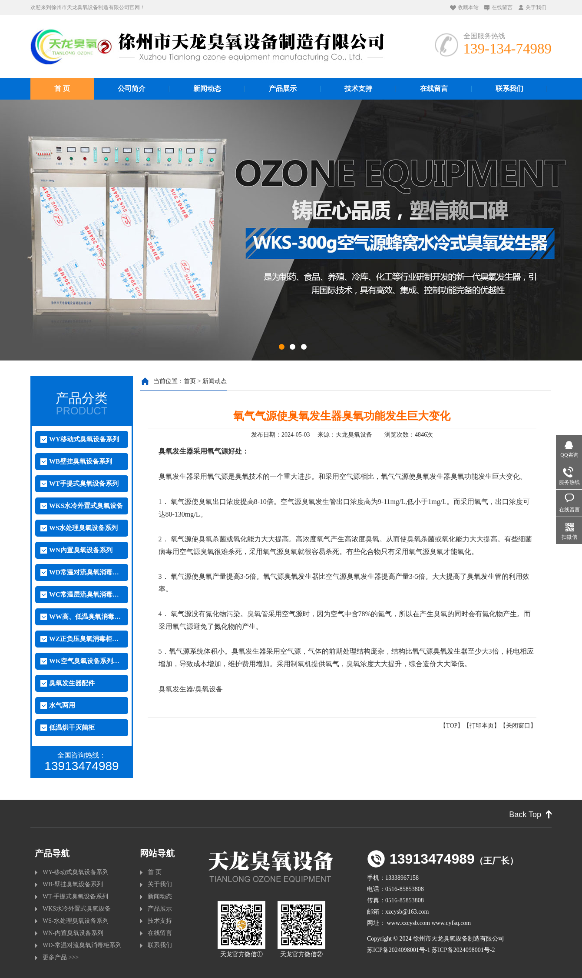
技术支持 (358, 88)
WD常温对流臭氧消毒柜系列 (86, 572)
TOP (451, 725)
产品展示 (283, 88)
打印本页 (482, 725)
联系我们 (509, 88)
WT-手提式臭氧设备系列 (75, 896)
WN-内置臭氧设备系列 (73, 933)
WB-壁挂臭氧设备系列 (73, 884)
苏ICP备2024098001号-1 (398, 950)
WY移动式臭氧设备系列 (84, 439)
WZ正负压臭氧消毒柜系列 (86, 638)
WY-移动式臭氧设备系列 (76, 872)
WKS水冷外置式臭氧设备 (86, 505)
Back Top (525, 814)
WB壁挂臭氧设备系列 (80, 461)
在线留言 (502, 7)
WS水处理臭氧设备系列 (83, 527)
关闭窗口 (518, 725)
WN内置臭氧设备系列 (80, 550)
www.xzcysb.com (408, 923)
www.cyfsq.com (451, 923)
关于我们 (536, 7)
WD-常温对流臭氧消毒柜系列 (82, 945)
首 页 (62, 88)
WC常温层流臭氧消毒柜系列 (86, 594)
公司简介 (132, 88)
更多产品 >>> (61, 957)
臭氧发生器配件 (72, 683)
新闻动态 (207, 88)
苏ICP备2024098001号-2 (463, 950)
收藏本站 (468, 7)
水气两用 (62, 705)
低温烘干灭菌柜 (72, 727)
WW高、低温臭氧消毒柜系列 (86, 616)
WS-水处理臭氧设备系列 (76, 921)
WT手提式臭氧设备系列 (84, 483)
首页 (190, 381)
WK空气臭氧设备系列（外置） (86, 661)
